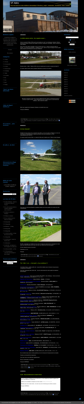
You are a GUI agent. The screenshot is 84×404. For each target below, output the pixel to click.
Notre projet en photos (72, 65)
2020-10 (66, 75)
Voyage (5, 84)
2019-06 (66, 88)
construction (42, 366)
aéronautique (51, 366)
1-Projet (6, 59)
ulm (49, 119)
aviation (22, 367)
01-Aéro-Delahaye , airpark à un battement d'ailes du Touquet (10, 203)
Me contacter (10, 53)
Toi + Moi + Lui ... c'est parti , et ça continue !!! (34, 263)
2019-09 (66, 84)
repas (54, 119)
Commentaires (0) (42, 119)
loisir (42, 394)
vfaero (29, 366)
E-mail (38, 276)
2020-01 (66, 79)
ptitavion (35, 256)
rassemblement (52, 254)
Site (42, 276)
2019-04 (66, 93)
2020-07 (66, 77)
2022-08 (66, 72)
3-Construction (7, 64)
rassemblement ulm (32, 394)
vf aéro (32, 366)
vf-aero (38, 366)
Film (5, 77)
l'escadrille (34, 120)
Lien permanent (35, 119)
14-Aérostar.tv (7, 242)
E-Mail (35, 307)
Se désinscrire (72, 42)
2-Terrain (6, 61)
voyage (56, 366)
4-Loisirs (6, 66)
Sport (5, 82)
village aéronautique (28, 120)
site (31, 319)
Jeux (5, 79)
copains (56, 120)
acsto (24, 256)
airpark (22, 120)
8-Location (6, 75)
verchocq (26, 367)
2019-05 (66, 90)
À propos (10, 49)
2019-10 (66, 81)
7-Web (5, 73)
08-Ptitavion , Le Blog (8, 226)
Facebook (40, 256)
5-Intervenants (7, 68)
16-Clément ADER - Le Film (10, 248)
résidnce (47, 366)
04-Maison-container (8, 215)
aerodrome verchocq (53, 393)
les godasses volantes (41, 120)
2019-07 (66, 86)
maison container (24, 366)
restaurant (58, 119)
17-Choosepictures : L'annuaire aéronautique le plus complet (10, 253)
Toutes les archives (68, 95)
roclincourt (50, 120)
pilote (52, 119)
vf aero (50, 394)
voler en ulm (30, 256)
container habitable (54, 364)
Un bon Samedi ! (25, 129)
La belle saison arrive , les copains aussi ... (33, 38)
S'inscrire (72, 39)
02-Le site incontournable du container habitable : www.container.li (10, 208)
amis (53, 120)
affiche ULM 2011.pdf (47, 381)
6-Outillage (6, 70)
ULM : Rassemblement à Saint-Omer (31, 374)
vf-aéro (35, 366)
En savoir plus (68, 402)
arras (47, 120)
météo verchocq (72, 52)
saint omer (39, 394)
